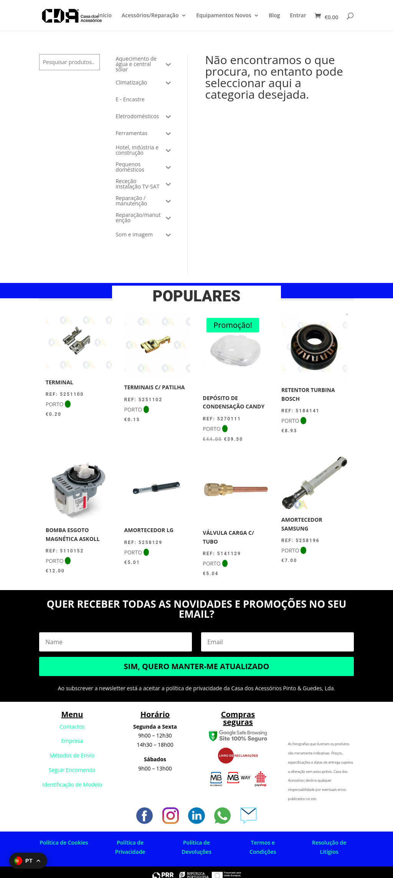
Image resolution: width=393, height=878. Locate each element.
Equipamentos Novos (223, 16)
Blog (274, 16)
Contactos (71, 726)
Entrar (298, 16)
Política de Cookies (64, 842)
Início (105, 16)
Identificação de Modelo (72, 784)
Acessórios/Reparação (150, 16)
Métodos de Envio (72, 755)
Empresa (72, 740)
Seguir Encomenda (72, 770)
